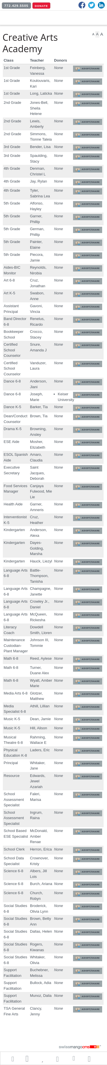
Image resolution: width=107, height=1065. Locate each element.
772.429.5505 (16, 5)
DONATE (41, 5)
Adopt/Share (91, 68)
